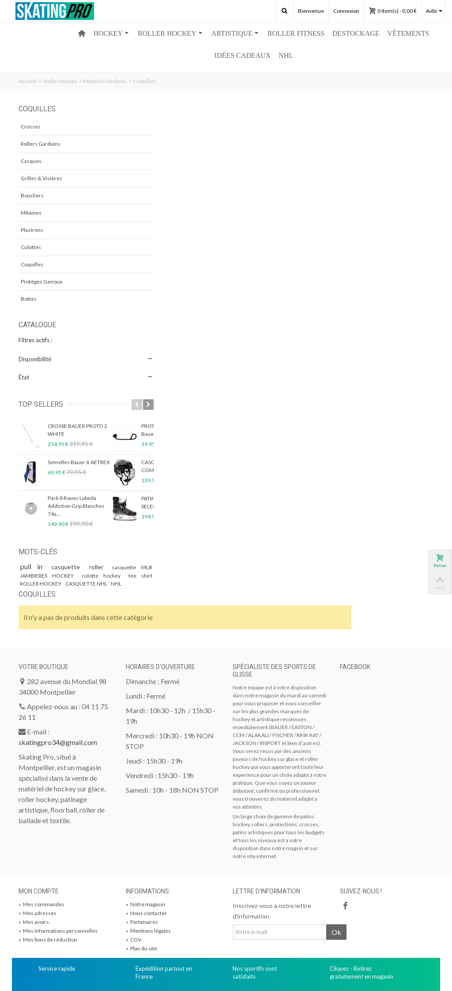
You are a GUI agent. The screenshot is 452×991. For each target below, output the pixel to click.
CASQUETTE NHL (65, 591)
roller (104, 567)
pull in (37, 566)
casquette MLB (39, 575)
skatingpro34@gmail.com (58, 701)
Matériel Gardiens (105, 81)
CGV (133, 898)
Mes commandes (41, 863)
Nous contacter (146, 872)
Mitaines (31, 212)
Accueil (27, 81)
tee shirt (77, 583)
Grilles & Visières (41, 178)
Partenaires (142, 881)
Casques (31, 161)
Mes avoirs (34, 881)
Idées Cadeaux (243, 55)
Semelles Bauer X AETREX (79, 462)
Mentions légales (148, 889)
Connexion (346, 11)
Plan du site (141, 907)
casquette (75, 567)
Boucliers (32, 195)
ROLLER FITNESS (295, 33)
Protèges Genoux (41, 281)
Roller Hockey (60, 81)
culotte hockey (40, 583)
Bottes (29, 298)
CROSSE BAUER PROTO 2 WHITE (77, 430)
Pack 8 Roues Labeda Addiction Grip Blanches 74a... (76, 506)
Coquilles (32, 264)
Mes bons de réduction (48, 898)
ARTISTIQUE (235, 33)
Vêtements (408, 33)
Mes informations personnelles (58, 889)
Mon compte (39, 850)
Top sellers (41, 404)
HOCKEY (111, 33)
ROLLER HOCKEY (170, 33)
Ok (336, 891)
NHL (286, 55)
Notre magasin (145, 863)
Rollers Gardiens (40, 143)
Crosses (31, 126)
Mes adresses (37, 872)
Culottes (31, 247)
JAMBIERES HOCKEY (85, 575)
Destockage (355, 33)
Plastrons (32, 230)
